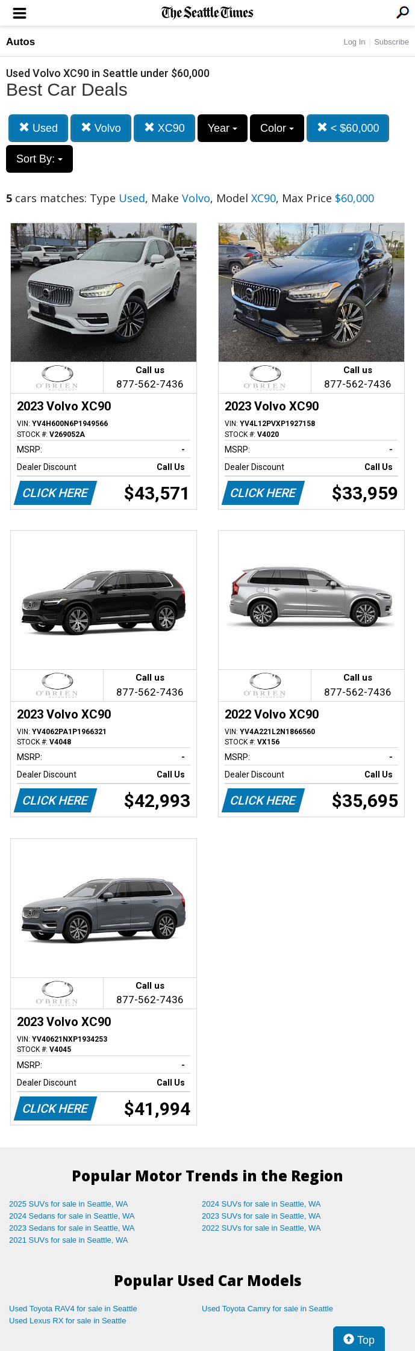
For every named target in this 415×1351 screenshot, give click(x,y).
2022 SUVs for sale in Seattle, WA (261, 1227)
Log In (354, 41)
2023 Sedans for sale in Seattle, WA (71, 1227)
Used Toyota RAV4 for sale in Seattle (73, 1308)
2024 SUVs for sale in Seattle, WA (261, 1203)
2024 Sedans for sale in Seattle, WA (71, 1215)
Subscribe (391, 41)
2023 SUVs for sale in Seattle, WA (261, 1215)
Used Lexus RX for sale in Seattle (67, 1320)
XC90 (164, 128)
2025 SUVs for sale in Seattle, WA (68, 1203)
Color (277, 128)
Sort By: (39, 159)
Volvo (101, 128)
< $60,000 (348, 128)
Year (222, 128)
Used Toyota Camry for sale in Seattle (267, 1308)
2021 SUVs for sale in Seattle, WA (68, 1239)
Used (38, 128)
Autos (20, 42)
